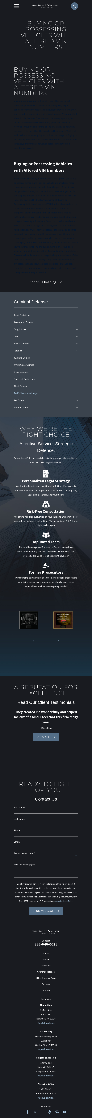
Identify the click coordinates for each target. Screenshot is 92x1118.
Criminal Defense (46, 972)
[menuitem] (46, 315)
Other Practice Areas (46, 978)
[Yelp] (49, 1112)
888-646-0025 (46, 944)
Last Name (19, 819)
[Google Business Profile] (57, 1112)
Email (17, 842)
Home (46, 959)
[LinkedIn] (42, 1112)
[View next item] (59, 641)
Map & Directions (46, 1023)
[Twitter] (35, 1112)
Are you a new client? (24, 853)
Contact (46, 990)
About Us (46, 965)
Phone (17, 830)
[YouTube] (64, 1112)
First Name (19, 807)
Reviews (46, 984)
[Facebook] (27, 1112)
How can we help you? (25, 864)
